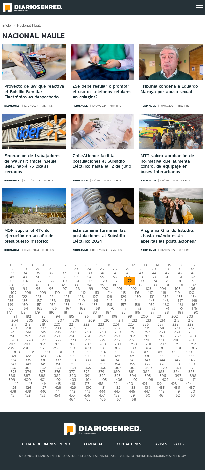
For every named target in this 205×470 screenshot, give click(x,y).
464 (72, 399)
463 (192, 395)
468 (133, 399)
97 (65, 288)
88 (141, 284)
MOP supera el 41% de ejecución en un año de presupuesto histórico (28, 235)
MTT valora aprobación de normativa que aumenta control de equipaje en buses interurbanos (167, 163)
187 (151, 312)
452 (27, 395)
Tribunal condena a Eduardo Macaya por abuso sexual (169, 89)
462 (177, 395)
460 (147, 395)
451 (13, 395)
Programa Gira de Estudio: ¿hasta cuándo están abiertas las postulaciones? (168, 235)
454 (57, 395)
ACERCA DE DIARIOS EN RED (45, 444)
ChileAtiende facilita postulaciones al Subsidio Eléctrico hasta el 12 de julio (102, 160)
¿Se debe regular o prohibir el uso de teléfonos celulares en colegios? (102, 91)
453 (42, 395)
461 (162, 395)
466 (102, 399)
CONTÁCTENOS (129, 444)
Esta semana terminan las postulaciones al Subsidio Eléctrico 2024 (99, 235)
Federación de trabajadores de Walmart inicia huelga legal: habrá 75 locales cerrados (32, 163)
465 (87, 399)
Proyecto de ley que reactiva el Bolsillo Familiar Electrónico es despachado (34, 91)
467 (118, 399)
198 (114, 316)
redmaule (12, 106)
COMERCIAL (93, 444)
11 (121, 264)
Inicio (6, 25)
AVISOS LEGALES (169, 444)
